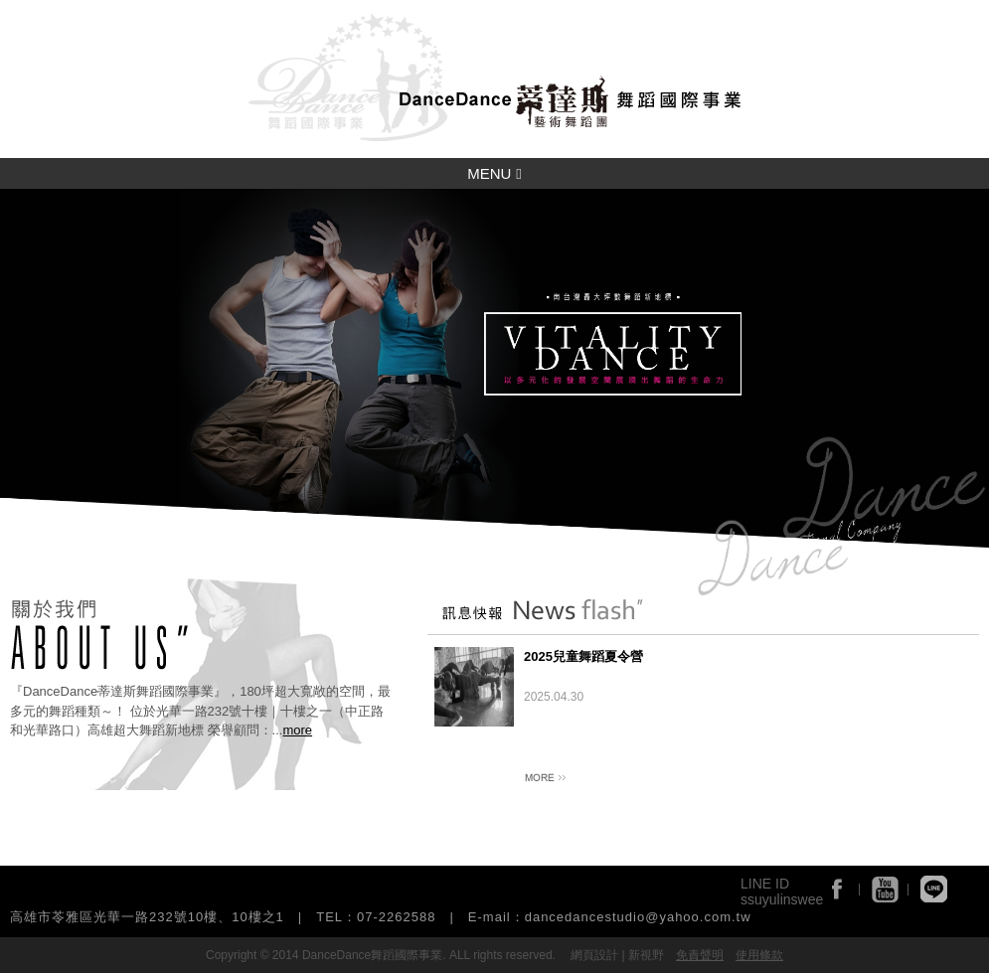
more (297, 730)
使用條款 (759, 955)
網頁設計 (594, 955)
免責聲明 (700, 955)
